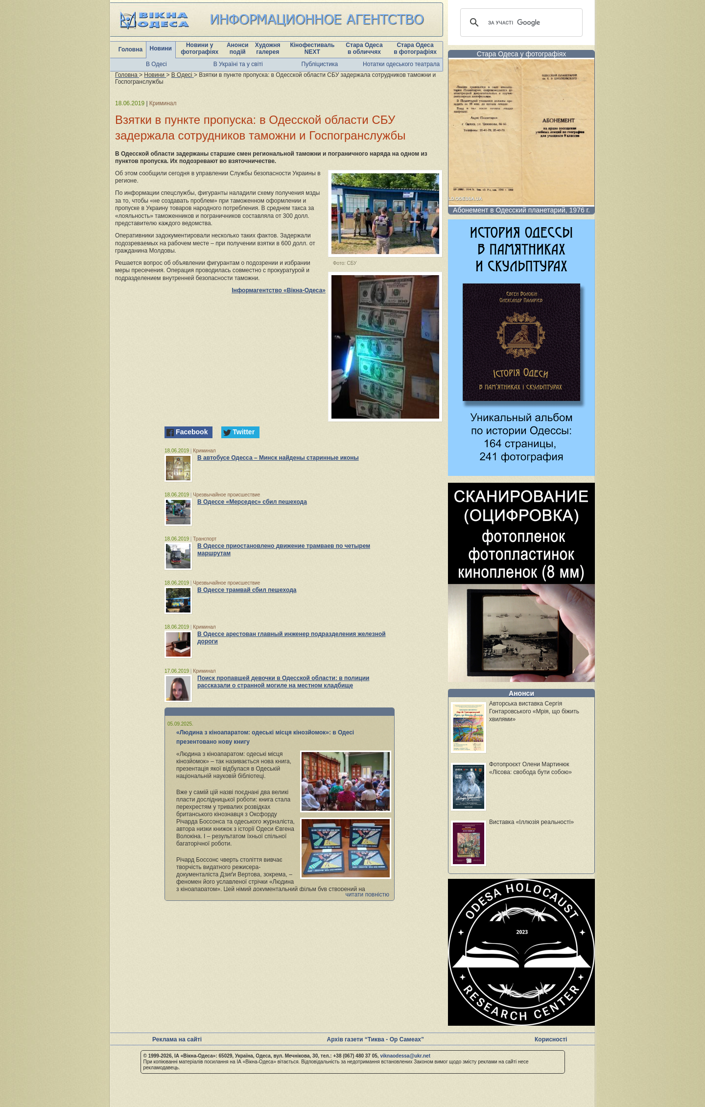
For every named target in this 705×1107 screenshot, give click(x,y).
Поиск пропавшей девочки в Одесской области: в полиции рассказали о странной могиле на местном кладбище (283, 682)
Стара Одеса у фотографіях (521, 54)
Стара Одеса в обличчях (364, 48)
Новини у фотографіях (199, 48)
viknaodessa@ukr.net (405, 1056)
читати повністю (367, 894)
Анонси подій (238, 48)
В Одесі (156, 64)
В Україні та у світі (238, 64)
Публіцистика (320, 64)
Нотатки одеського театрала (401, 64)
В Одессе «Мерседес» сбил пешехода (252, 501)
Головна (130, 49)
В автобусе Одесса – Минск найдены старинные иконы (278, 457)
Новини (161, 48)
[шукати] (520, 22)
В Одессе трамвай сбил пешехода (246, 590)
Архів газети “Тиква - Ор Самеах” (375, 1039)
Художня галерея (268, 48)
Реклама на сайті (177, 1039)
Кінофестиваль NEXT (312, 48)
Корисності (551, 1039)
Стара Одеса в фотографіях (415, 48)
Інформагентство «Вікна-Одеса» (279, 290)
